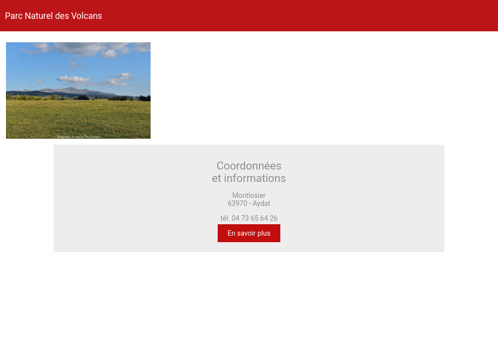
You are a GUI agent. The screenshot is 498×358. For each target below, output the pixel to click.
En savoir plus (249, 233)
